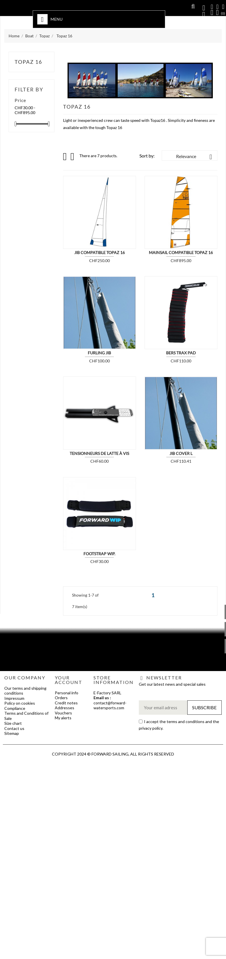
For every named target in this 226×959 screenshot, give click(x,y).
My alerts (63, 717)
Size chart (13, 723)
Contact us (14, 728)
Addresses (64, 707)
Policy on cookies (19, 703)
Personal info (66, 692)
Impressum (14, 698)
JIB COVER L (181, 453)
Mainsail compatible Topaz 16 (181, 252)
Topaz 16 (28, 62)
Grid (65, 157)
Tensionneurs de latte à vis (99, 453)
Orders (61, 697)
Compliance (14, 708)
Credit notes (66, 702)
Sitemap (11, 733)
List (73, 158)
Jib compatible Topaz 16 (99, 252)
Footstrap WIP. (99, 553)
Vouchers (63, 712)
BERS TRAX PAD (181, 352)
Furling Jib (99, 352)
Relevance (195, 157)
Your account (68, 680)
